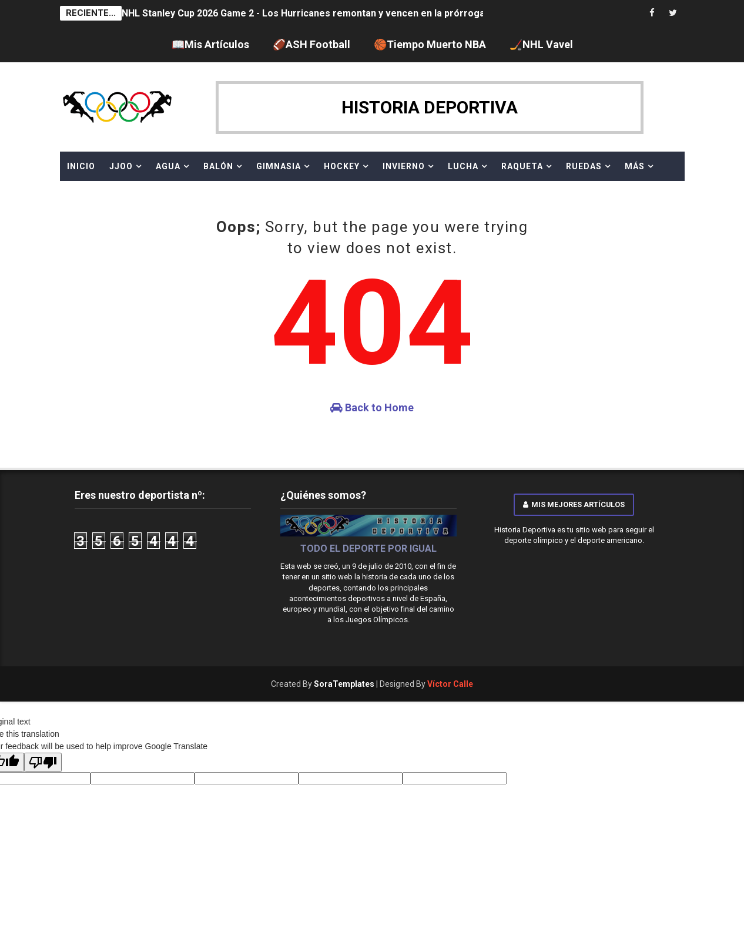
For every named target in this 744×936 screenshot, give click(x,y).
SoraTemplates (344, 684)
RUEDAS (584, 166)
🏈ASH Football (311, 44)
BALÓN (218, 166)
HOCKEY (342, 166)
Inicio (81, 166)
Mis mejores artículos (574, 504)
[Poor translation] (43, 762)
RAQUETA (522, 166)
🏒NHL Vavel (541, 44)
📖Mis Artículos (210, 44)
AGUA (168, 166)
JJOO (121, 166)
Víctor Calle (450, 684)
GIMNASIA (278, 166)
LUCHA (463, 166)
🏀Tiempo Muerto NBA (430, 44)
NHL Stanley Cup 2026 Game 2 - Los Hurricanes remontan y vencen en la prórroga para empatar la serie (352, 13)
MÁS (635, 166)
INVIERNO (404, 166)
